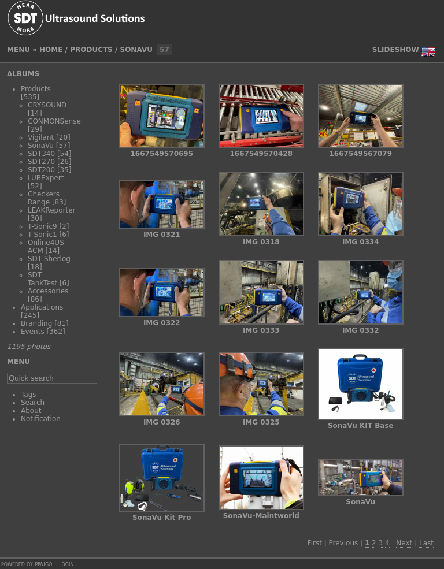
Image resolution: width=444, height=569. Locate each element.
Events (33, 332)
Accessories (48, 291)
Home (50, 50)
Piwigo (43, 564)
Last (426, 543)
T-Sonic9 (42, 226)
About (31, 411)
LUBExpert (46, 178)
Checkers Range (44, 198)
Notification (41, 419)
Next (404, 543)
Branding (36, 323)
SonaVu (136, 50)
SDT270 (41, 162)
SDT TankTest (42, 279)
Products (91, 50)
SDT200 (41, 170)
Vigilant (41, 137)
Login (66, 564)
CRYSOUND (47, 105)
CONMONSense (54, 121)
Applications (42, 307)
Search (33, 403)
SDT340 (41, 154)
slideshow (395, 50)
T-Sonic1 (42, 234)
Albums (23, 74)
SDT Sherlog (49, 259)
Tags (28, 395)
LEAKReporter (51, 210)
